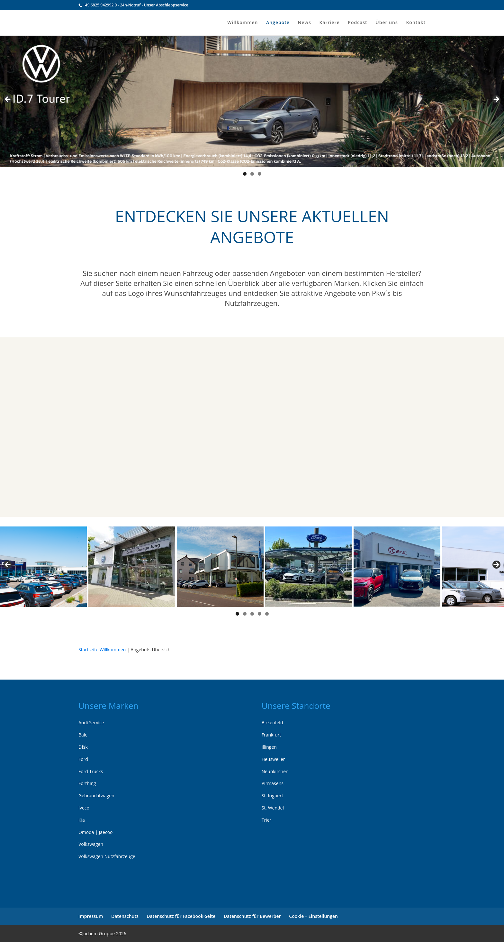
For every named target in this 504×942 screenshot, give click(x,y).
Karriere (329, 22)
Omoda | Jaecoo (95, 832)
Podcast (357, 22)
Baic (82, 735)
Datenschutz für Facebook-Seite (181, 916)
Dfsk (83, 747)
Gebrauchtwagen (96, 795)
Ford (83, 759)
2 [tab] (252, 174)
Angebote (278, 22)
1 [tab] (245, 174)
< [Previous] (8, 100)
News (304, 22)
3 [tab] (259, 174)
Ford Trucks (90, 771)
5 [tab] (267, 614)
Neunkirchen (275, 771)
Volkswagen (90, 844)
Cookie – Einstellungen (313, 916)
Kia (81, 820)
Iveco (83, 808)
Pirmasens (273, 783)
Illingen (269, 747)
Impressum (90, 916)
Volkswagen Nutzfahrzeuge (106, 856)
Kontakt (416, 22)
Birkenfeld (272, 722)
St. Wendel (273, 808)
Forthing (87, 783)
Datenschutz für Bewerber (252, 916)
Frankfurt (271, 735)
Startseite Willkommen (102, 649)
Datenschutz (125, 916)
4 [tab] (259, 614)
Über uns (386, 22)
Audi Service (91, 722)
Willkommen (242, 22)
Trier (267, 820)
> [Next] (496, 100)
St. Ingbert (272, 795)
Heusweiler (273, 759)
